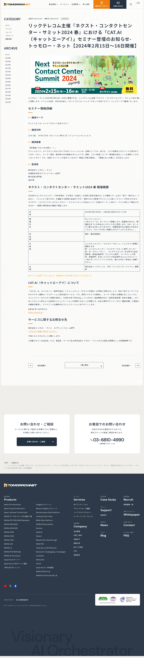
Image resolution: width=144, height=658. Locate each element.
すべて (7, 25)
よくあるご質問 (128, 536)
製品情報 (10, 500)
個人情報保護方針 (22, 602)
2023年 (8, 68)
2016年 (8, 92)
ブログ (103, 536)
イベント (8, 29)
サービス (79, 500)
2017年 (8, 88)
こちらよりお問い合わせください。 (43, 331)
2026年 (8, 58)
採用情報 (128, 500)
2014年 (8, 99)
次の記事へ (126, 365)
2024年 (8, 65)
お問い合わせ (129, 526)
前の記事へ (42, 365)
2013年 (8, 102)
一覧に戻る (84, 366)
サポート (106, 511)
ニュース (8, 32)
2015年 (8, 95)
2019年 (8, 82)
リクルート (9, 35)
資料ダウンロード (132, 515)
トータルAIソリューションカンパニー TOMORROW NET (23, 607)
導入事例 (108, 500)
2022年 (8, 71)
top (6, 464)
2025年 (8, 61)
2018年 (8, 85)
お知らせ (15, 464)
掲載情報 (8, 39)
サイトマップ (8, 602)
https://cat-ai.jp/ (35, 312)
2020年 (8, 78)
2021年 (8, 75)
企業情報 (80, 527)
